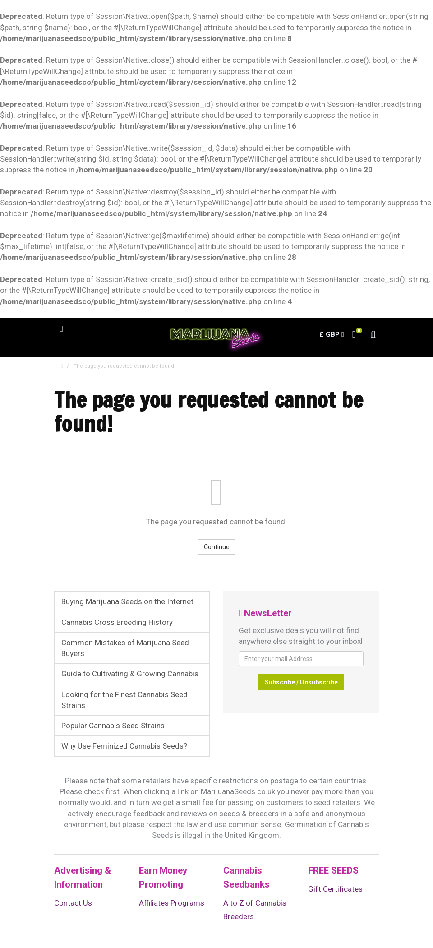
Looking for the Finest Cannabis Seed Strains (124, 700)
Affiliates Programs (171, 902)
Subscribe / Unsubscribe (301, 682)
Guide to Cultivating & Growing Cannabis (129, 673)
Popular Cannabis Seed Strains (113, 725)
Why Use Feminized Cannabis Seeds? (124, 745)
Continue (217, 546)
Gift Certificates (335, 888)
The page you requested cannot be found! (124, 366)
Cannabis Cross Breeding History (117, 622)
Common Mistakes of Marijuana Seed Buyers (125, 648)
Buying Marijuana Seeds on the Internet (127, 601)
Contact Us (73, 902)
